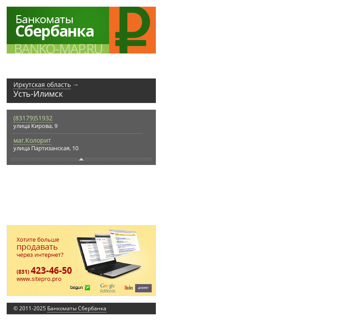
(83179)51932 (33, 118)
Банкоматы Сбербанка (76, 308)
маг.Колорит (32, 140)
